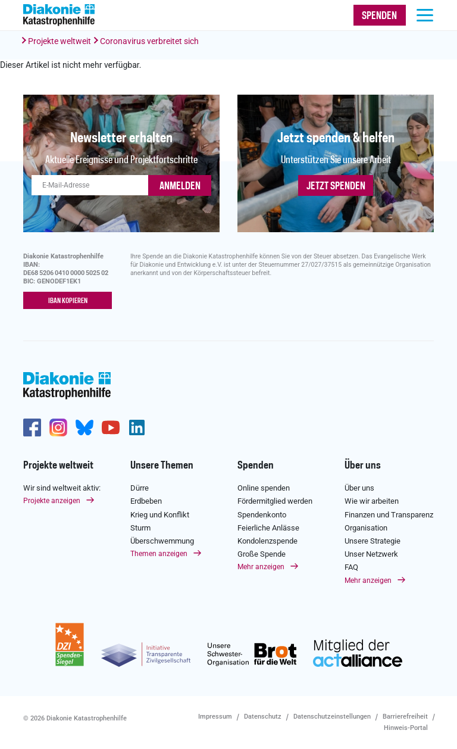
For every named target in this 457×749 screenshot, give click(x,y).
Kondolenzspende (267, 540)
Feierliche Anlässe (268, 527)
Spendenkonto (261, 514)
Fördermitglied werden (274, 501)
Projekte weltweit (59, 41)
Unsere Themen (161, 465)
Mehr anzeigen (260, 567)
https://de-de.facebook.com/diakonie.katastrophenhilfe (32, 427)
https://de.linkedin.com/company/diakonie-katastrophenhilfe (137, 427)
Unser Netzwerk (371, 554)
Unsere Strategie (372, 540)
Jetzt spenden (335, 186)
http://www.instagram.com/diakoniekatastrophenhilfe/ (58, 427)
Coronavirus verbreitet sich (149, 41)
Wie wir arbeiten (372, 501)
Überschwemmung (162, 540)
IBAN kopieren (67, 301)
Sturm (140, 527)
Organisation (366, 527)
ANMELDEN (180, 186)
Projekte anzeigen (51, 501)
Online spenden (263, 487)
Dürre (139, 487)
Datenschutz (262, 716)
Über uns (363, 465)
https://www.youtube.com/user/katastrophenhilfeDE (111, 427)
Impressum (215, 716)
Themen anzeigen (158, 554)
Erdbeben (146, 501)
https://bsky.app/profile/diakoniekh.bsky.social (84, 427)
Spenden (255, 465)
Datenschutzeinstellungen (332, 716)
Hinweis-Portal (406, 728)
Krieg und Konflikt (159, 514)
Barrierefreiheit (405, 716)
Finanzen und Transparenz (389, 514)
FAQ (351, 567)
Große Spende (261, 554)
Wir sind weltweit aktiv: (62, 487)
